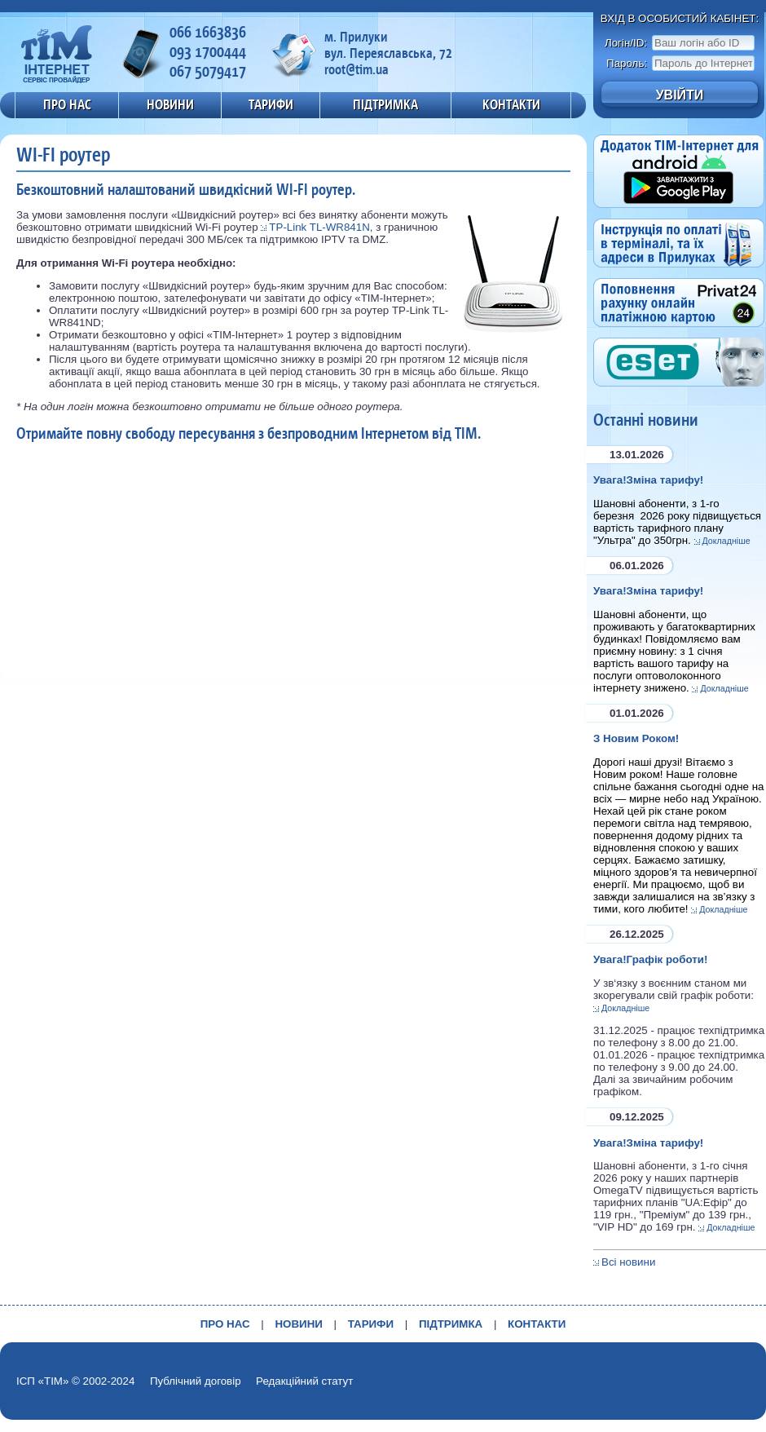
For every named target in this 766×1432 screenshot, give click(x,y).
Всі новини (628, 1262)
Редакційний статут (304, 1381)
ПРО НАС (67, 104)
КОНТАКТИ (511, 104)
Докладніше (726, 541)
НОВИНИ (170, 104)
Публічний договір (195, 1381)
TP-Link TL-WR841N (319, 227)
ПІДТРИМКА (385, 104)
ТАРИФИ (271, 104)
